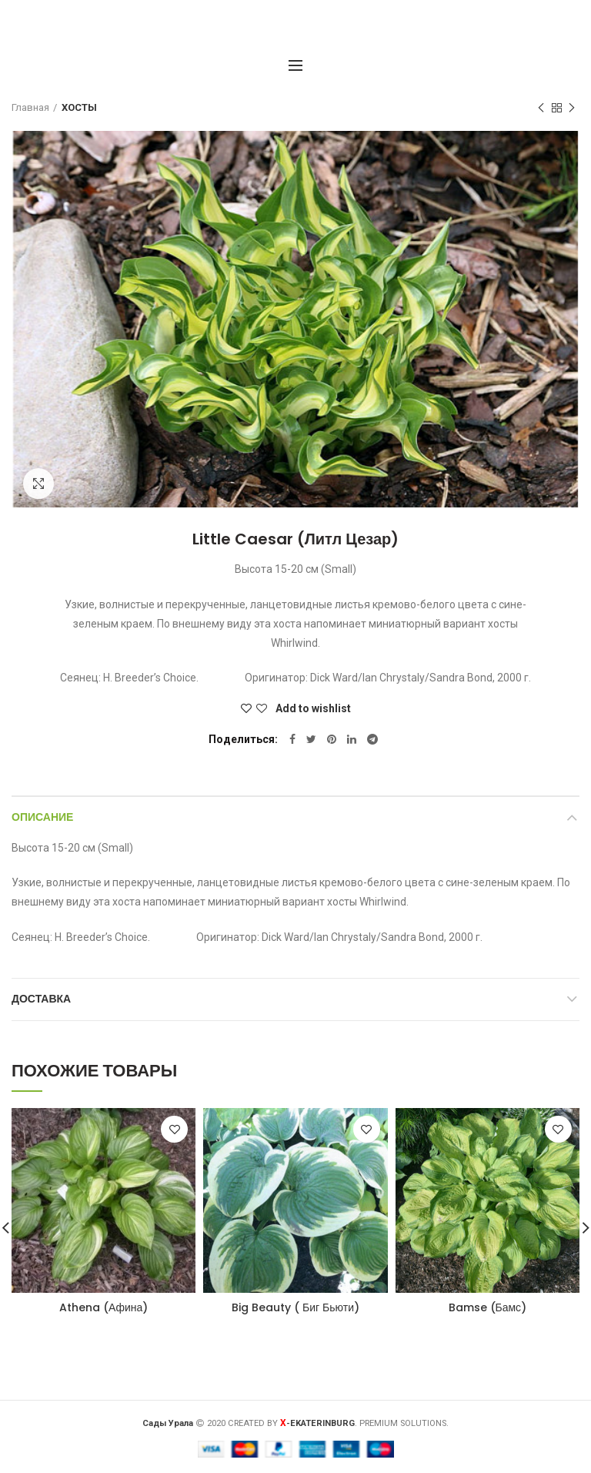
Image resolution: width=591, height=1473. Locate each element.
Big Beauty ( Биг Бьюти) (295, 1307)
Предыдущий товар (541, 108)
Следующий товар (571, 108)
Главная (30, 107)
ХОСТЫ (79, 107)
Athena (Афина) (103, 1307)
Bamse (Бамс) (488, 1307)
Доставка (41, 998)
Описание (42, 817)
